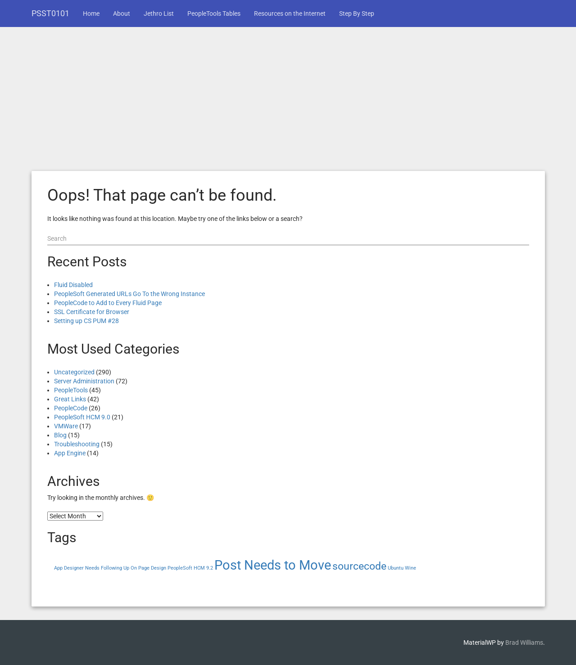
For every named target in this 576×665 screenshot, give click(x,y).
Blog (60, 435)
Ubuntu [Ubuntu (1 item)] (396, 568)
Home (91, 13)
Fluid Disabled (73, 284)
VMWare (66, 426)
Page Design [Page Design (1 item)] (152, 568)
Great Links (70, 399)
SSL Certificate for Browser (91, 311)
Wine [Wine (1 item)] (410, 568)
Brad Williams (524, 642)
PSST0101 (50, 13)
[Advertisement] (288, 103)
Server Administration (84, 381)
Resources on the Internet (290, 13)
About (121, 13)
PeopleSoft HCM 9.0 (82, 417)
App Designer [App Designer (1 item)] (69, 568)
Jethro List (159, 13)
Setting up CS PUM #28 (86, 320)
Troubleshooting (77, 444)
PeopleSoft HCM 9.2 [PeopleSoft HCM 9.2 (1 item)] (190, 568)
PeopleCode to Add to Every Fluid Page (108, 302)
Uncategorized (74, 372)
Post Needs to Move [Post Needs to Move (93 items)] (272, 565)
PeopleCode (70, 408)
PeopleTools (71, 390)
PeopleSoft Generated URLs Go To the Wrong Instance (129, 293)
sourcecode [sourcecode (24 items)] (359, 566)
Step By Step (356, 13)
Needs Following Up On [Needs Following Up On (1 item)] (111, 568)
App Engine (70, 453)
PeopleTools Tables (213, 13)
